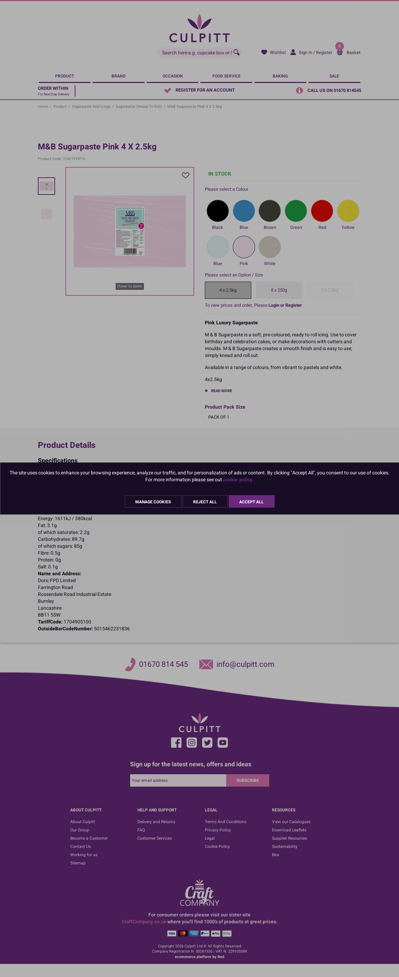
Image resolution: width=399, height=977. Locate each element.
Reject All (205, 502)
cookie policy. (238, 479)
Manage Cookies (153, 502)
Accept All (251, 502)
